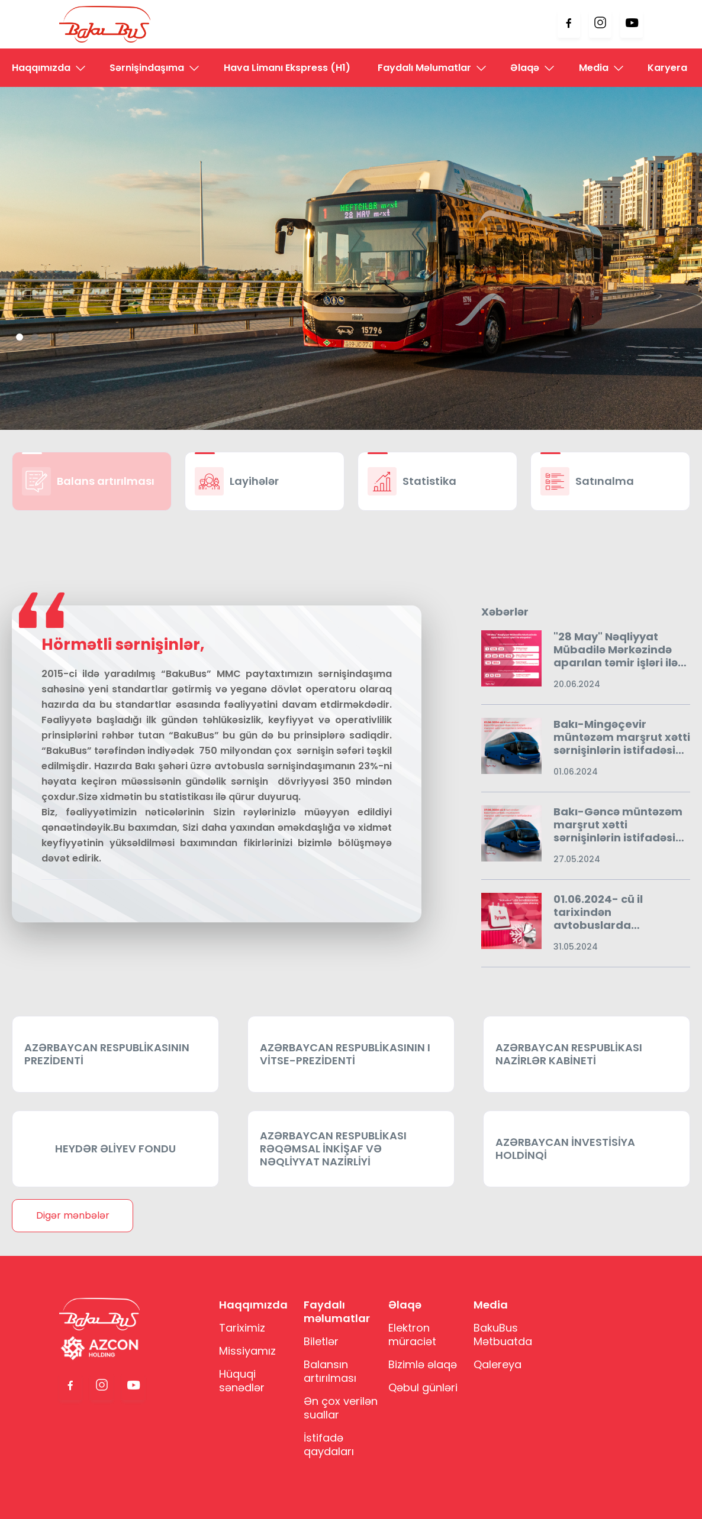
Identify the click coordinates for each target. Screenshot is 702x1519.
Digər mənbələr (73, 1215)
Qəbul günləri (423, 1387)
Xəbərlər (505, 611)
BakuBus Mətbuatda (503, 1334)
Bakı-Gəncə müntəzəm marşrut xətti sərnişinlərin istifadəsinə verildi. (621, 824)
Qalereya (497, 1364)
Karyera (667, 68)
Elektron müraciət (412, 1334)
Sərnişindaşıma (147, 68)
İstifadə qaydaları (329, 1444)
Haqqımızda (41, 68)
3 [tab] (50, 337)
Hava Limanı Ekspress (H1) (287, 68)
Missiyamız (247, 1351)
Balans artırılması (105, 481)
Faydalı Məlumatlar (424, 68)
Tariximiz (242, 1328)
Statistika (429, 481)
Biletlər (321, 1341)
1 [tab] (19, 337)
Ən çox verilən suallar (341, 1407)
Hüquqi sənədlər (242, 1380)
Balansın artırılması (330, 1371)
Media (593, 68)
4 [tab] (65, 337)
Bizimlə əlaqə (422, 1364)
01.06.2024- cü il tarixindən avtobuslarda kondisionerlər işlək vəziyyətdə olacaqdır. (613, 912)
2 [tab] (34, 337)
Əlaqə (524, 68)
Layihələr (254, 481)
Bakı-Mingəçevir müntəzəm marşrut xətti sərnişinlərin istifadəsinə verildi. (621, 737)
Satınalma (604, 481)
